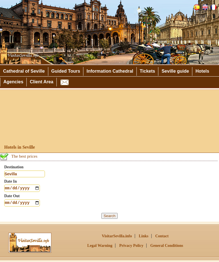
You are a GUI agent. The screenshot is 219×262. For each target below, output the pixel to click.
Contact (161, 238)
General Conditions (166, 247)
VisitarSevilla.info (117, 238)
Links (143, 238)
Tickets (147, 71)
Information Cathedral (109, 71)
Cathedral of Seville (24, 71)
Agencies (13, 81)
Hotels (202, 71)
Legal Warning (100, 247)
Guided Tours (65, 71)
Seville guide (175, 71)
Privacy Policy (131, 247)
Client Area (41, 81)
